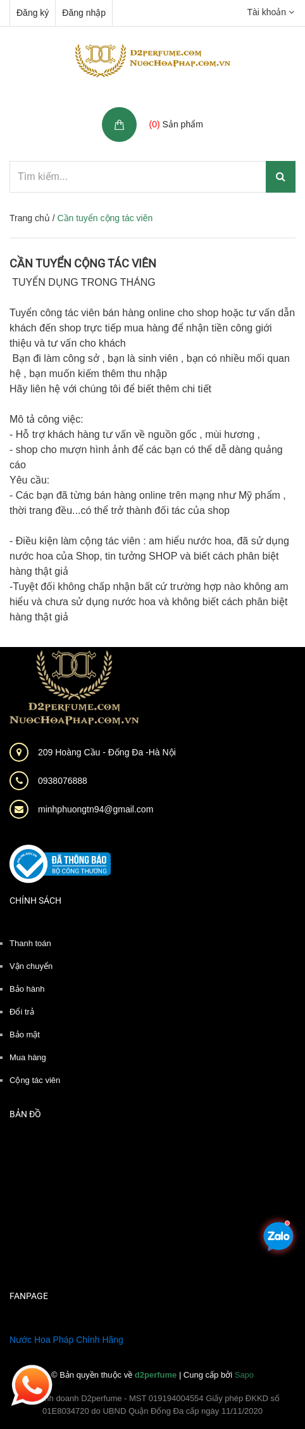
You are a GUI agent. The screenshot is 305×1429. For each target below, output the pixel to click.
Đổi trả (21, 1011)
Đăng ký (32, 13)
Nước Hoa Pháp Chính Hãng (66, 1340)
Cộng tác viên (34, 1080)
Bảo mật (24, 1034)
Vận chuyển (31, 966)
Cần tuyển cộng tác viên (82, 263)
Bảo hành (26, 989)
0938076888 (62, 781)
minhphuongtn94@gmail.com (95, 809)
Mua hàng (27, 1057)
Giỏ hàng (169, 111)
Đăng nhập (84, 13)
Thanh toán (30, 943)
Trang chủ (29, 218)
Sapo (244, 1375)
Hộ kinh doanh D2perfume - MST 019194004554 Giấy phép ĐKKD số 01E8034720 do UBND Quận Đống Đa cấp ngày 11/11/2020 (152, 1405)
